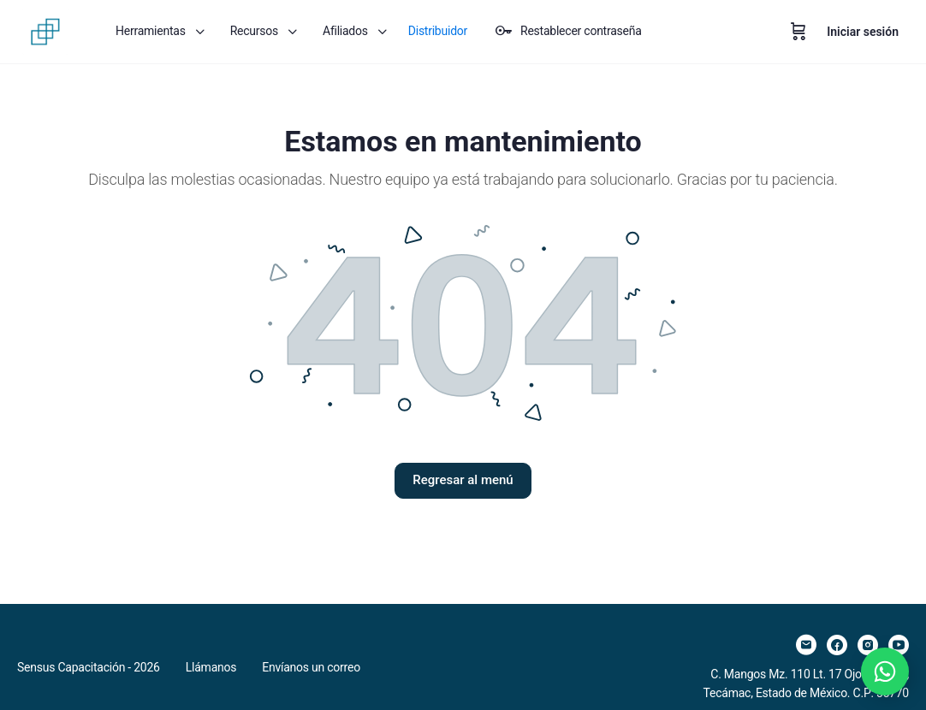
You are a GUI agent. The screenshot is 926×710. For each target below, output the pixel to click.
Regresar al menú (463, 480)
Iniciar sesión (863, 31)
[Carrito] (798, 31)
